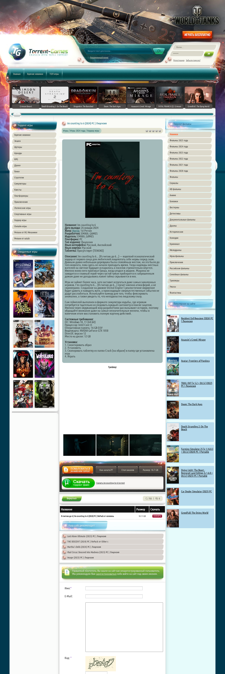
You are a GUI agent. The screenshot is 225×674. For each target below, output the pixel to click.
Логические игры (22, 208)
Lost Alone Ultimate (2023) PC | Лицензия (86, 536)
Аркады (18, 153)
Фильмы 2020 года (179, 170)
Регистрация (178, 60)
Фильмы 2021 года (179, 164)
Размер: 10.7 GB (150, 470)
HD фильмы (175, 189)
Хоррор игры (20, 220)
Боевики (174, 201)
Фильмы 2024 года (179, 146)
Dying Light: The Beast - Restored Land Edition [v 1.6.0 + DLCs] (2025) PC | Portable (197, 473)
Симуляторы (20, 183)
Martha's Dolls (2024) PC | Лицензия (84, 546)
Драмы (173, 225)
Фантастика (175, 292)
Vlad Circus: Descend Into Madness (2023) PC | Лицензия (93, 552)
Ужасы (173, 286)
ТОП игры (54, 74)
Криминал (174, 244)
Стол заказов (127, 470)
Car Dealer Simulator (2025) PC (196, 491)
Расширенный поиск (99, 57)
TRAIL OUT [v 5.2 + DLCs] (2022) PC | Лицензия (196, 384)
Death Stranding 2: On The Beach (194, 428)
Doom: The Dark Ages (191, 404)
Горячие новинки (35, 74)
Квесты (18, 189)
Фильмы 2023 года (179, 152)
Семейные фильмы (179, 274)
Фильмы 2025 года (179, 140)
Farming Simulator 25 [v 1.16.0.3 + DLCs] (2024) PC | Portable (197, 450)
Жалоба (78, 471)
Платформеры (21, 195)
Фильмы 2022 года (179, 158)
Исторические (176, 231)
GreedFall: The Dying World (194, 512)
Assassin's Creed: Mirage (193, 339)
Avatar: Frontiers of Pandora (195, 360)
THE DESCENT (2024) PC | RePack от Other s (87, 541)
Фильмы (174, 177)
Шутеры (18, 147)
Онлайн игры (20, 226)
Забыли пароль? (193, 60)
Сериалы (174, 183)
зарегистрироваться (106, 573)
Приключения (21, 201)
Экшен (17, 141)
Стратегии (19, 177)
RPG (16, 159)
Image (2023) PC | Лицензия (80, 557)
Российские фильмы (179, 268)
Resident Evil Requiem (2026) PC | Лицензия (197, 320)
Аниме (173, 195)
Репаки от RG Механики (25, 232)
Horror (75, 230)
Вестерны (174, 207)
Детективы (175, 213)
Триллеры (174, 280)
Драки (17, 165)
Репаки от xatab (22, 238)
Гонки (16, 171)
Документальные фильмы (182, 219)
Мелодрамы (176, 250)
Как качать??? (106, 470)
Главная (17, 74)
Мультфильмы (177, 256)
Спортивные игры (22, 214)
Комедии (174, 237)
